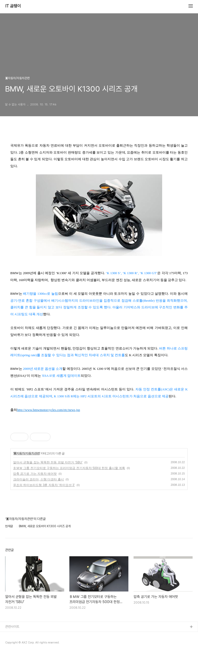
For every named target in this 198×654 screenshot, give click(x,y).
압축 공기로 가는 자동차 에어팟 (35, 474)
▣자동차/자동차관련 (26, 453)
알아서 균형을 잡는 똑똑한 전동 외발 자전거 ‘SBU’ (47, 462)
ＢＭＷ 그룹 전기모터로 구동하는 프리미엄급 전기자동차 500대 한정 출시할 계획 (69, 468)
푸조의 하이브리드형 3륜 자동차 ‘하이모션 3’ (44, 485)
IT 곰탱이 (13, 6)
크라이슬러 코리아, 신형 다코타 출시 (38, 479)
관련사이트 (12, 627)
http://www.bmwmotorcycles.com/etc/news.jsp (48, 410)
